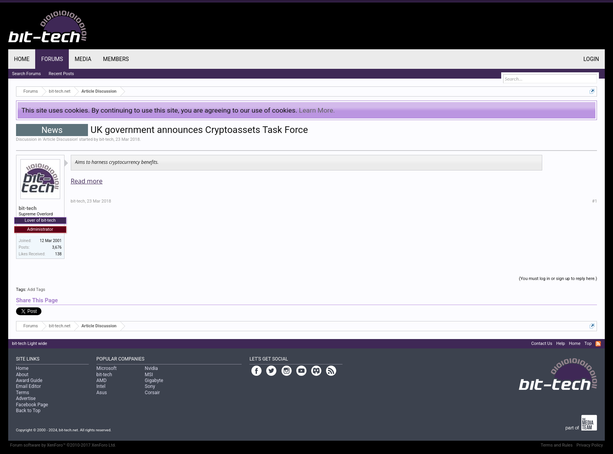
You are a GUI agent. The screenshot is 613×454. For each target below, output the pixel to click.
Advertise (26, 398)
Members (116, 59)
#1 (594, 201)
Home (22, 59)
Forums (52, 59)
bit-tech (106, 139)
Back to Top (28, 410)
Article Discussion (60, 139)
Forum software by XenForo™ (63, 445)
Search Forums (26, 73)
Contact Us (541, 343)
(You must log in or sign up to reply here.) (558, 278)
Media (83, 59)
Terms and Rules (557, 445)
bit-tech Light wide (29, 343)
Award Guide (29, 380)
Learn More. (317, 110)
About (22, 374)
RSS (598, 343)
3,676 (56, 247)
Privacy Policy (590, 445)
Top (587, 343)
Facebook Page (32, 404)
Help (560, 343)
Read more (87, 181)
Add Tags (36, 289)
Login (591, 59)
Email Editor (28, 386)
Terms (22, 392)
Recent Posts (61, 73)
